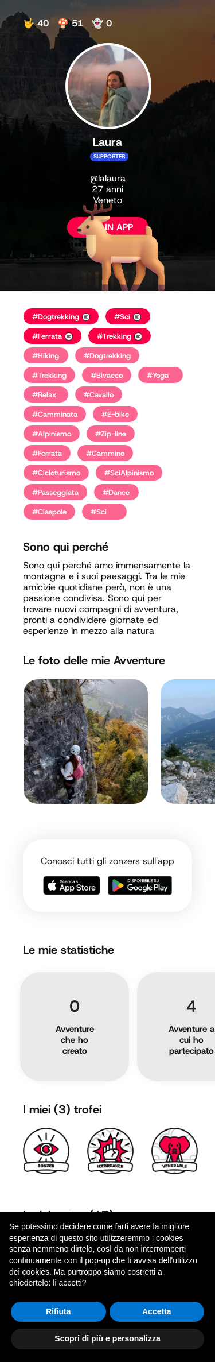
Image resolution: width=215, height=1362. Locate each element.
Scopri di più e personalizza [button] (107, 1338)
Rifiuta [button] (58, 1311)
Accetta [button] (156, 1311)
